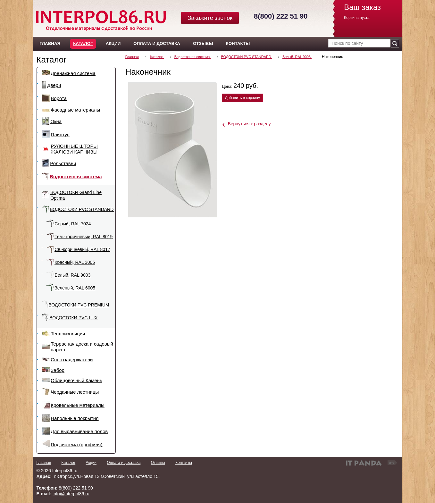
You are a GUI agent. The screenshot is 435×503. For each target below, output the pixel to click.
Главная (132, 57)
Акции (91, 462)
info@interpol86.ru (71, 493)
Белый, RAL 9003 (297, 57)
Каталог (83, 43)
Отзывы (158, 462)
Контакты (183, 462)
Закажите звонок (210, 18)
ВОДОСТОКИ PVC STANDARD (246, 57)
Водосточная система (192, 57)
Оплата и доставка (123, 462)
